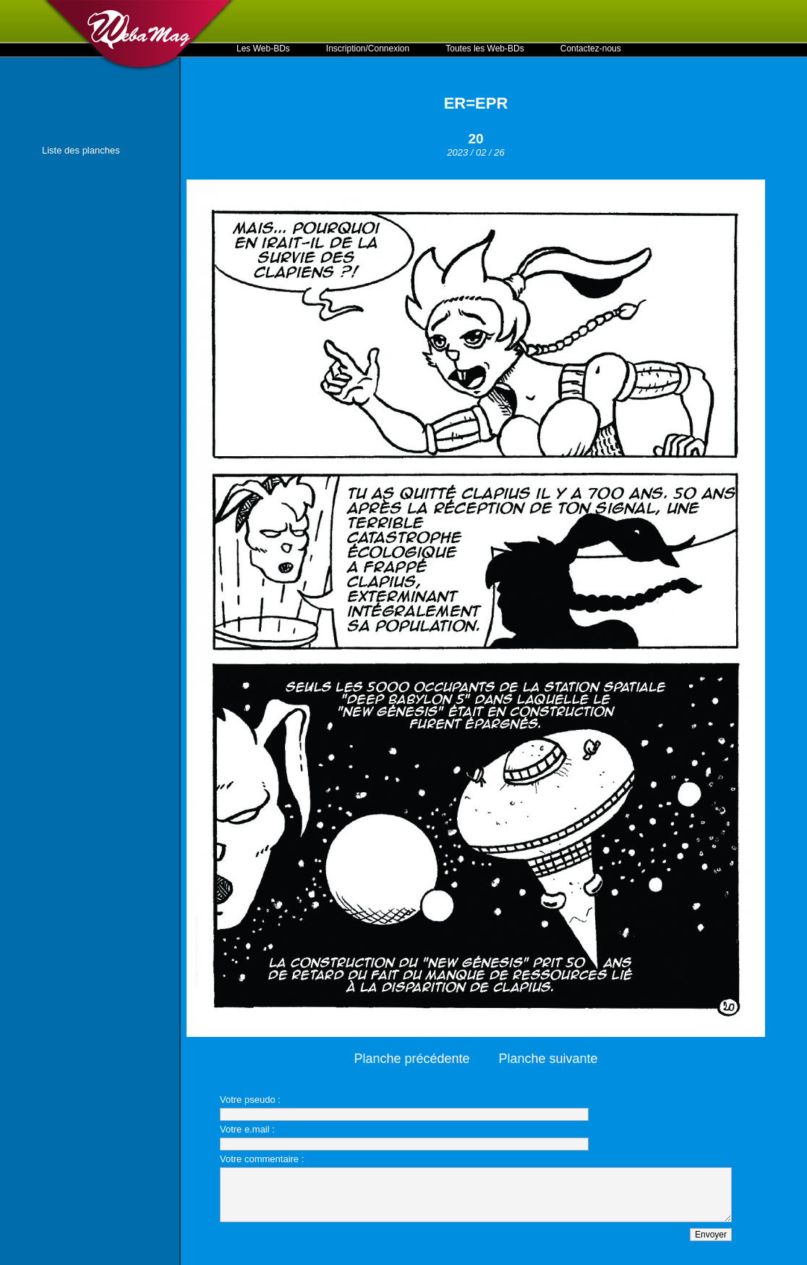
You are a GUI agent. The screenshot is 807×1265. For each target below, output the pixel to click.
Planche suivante (548, 1058)
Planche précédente (411, 1058)
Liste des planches (81, 150)
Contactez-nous (590, 48)
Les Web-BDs (263, 48)
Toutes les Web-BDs (484, 48)
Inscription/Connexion (367, 48)
